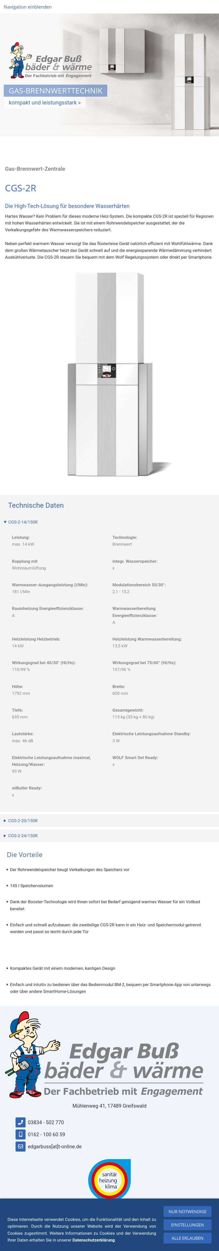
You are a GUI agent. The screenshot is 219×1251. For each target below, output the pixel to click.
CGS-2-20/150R (23, 820)
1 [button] (94, 129)
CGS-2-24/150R (23, 835)
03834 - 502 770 (40, 1122)
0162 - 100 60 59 (40, 1134)
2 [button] (109, 129)
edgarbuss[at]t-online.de (49, 1147)
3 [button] (124, 129)
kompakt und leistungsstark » (45, 104)
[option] (109, 75)
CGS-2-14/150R (23, 522)
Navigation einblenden (28, 7)
